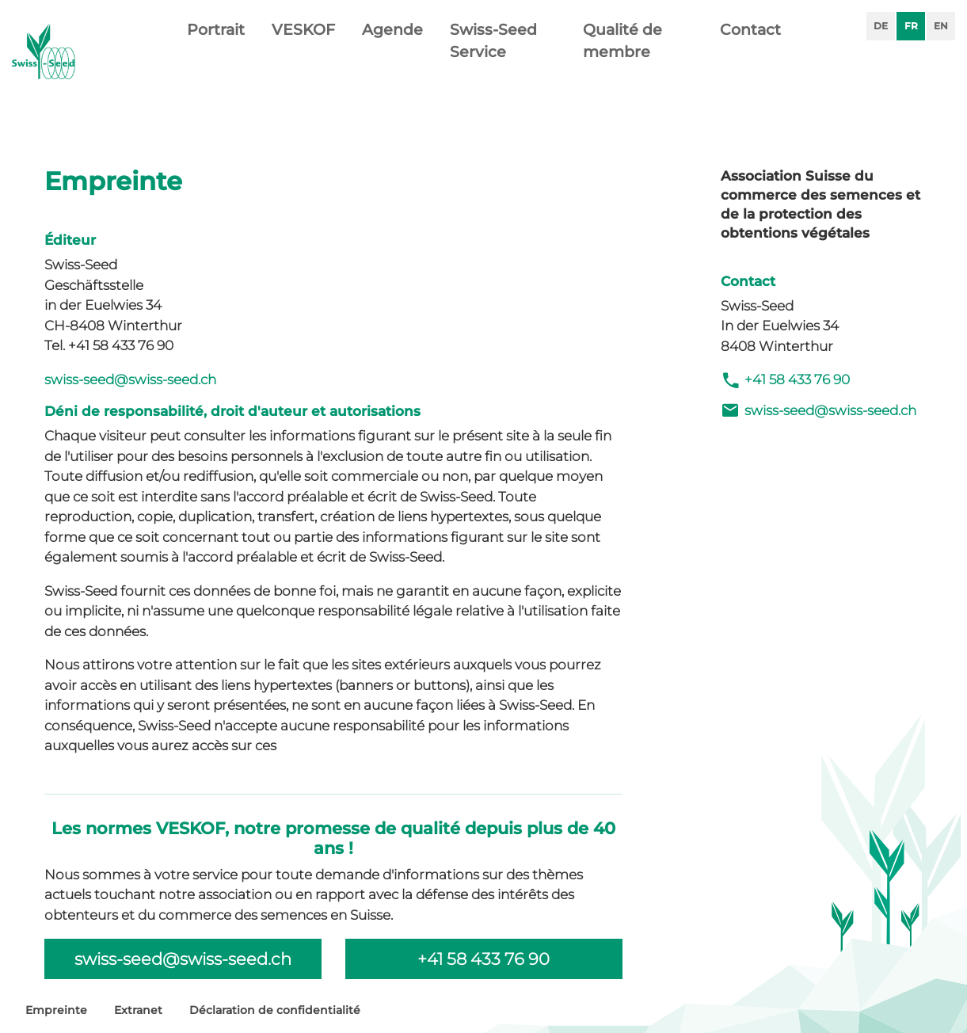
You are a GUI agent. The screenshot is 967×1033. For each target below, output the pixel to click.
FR (911, 26)
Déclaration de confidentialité (274, 1010)
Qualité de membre (622, 68)
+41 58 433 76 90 (785, 380)
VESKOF (303, 57)
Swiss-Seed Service (493, 68)
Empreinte (56, 1010)
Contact (750, 57)
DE (881, 26)
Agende (392, 57)
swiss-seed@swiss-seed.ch (130, 379)
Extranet (138, 1010)
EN (941, 26)
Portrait (216, 57)
